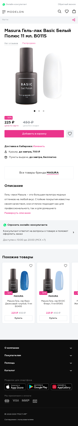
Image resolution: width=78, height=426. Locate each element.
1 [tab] (34, 111)
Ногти (5, 20)
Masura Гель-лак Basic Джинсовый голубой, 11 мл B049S (18, 303)
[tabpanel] (39, 76)
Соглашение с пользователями (19, 420)
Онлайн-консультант (14, 4)
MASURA (18, 296)
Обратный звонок (67, 4)
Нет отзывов (11, 43)
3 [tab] (43, 111)
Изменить (39, 146)
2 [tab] (39, 111)
